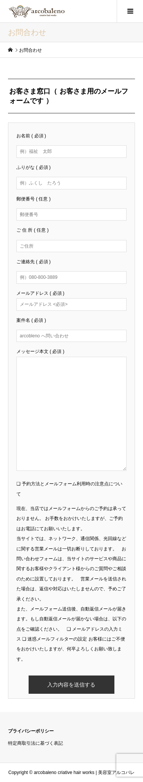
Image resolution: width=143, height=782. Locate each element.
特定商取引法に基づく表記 (35, 743)
